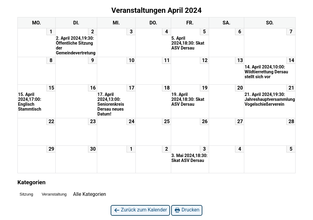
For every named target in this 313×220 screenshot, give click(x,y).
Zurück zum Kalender (140, 210)
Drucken (186, 210)
